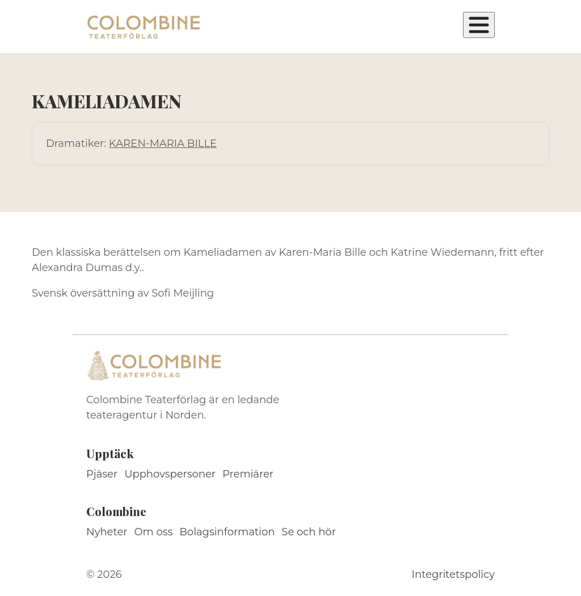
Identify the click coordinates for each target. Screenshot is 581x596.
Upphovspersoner (170, 474)
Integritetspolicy (453, 574)
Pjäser (101, 474)
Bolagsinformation (227, 532)
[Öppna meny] (479, 25)
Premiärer (247, 474)
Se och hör (308, 532)
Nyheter (107, 532)
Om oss (153, 532)
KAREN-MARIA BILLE (163, 143)
